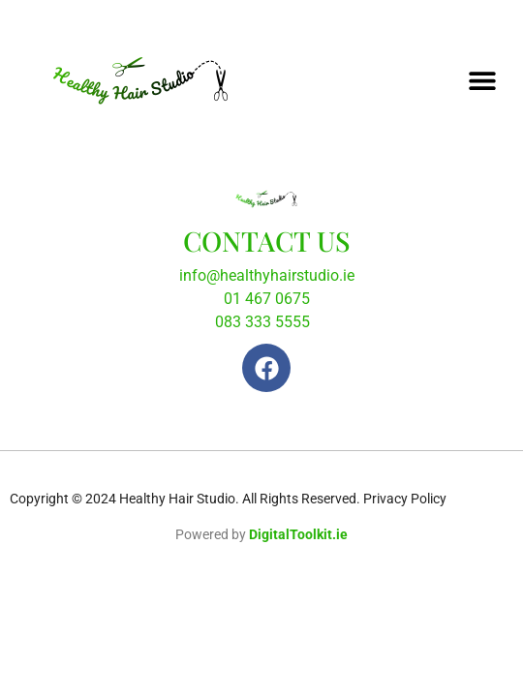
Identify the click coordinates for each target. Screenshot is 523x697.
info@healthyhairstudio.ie (266, 275)
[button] (482, 80)
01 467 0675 (267, 298)
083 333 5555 (262, 322)
